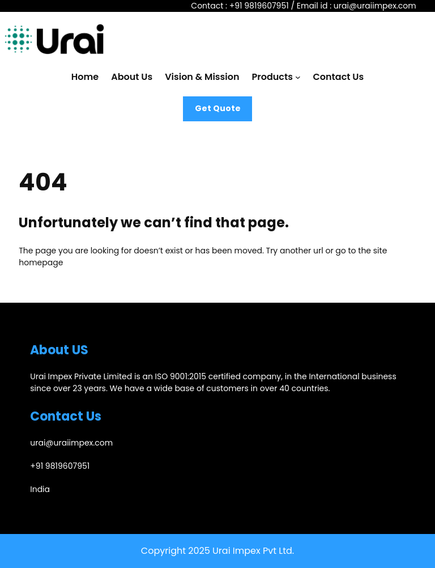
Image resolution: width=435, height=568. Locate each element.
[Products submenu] (298, 77)
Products (272, 76)
